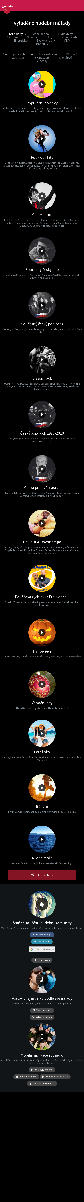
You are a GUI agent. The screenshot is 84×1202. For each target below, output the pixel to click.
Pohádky (42, 44)
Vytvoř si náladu (42, 1017)
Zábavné (71, 54)
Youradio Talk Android (55, 1076)
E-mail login (42, 960)
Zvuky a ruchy (46, 40)
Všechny (42, 61)
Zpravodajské (48, 54)
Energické (21, 40)
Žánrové (12, 37)
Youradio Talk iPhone (42, 1083)
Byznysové (41, 57)
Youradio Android (42, 1069)
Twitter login (42, 941)
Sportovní (18, 57)
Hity (49, 37)
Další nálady (42, 875)
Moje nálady (69, 37)
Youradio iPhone (26, 1076)
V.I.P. (67, 40)
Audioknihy (65, 34)
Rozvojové (65, 57)
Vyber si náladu (42, 1010)
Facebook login (42, 934)
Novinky (32, 37)
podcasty (19, 54)
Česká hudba (40, 34)
